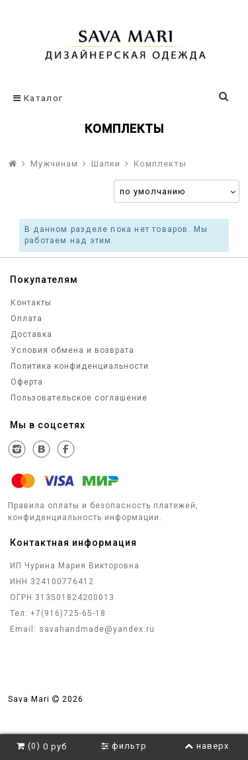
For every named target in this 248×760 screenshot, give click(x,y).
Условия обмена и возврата (71, 350)
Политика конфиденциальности (78, 366)
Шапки (105, 164)
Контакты (30, 302)
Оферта (25, 382)
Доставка (30, 334)
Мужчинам (54, 164)
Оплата (25, 318)
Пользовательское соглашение (77, 397)
